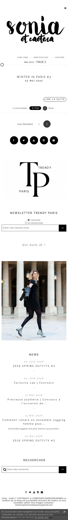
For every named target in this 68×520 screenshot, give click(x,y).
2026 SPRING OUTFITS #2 (34, 440)
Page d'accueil (41, 57)
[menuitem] (23, 57)
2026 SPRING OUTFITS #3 (34, 366)
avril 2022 (22, 57)
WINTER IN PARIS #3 (34, 76)
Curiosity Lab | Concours (34, 382)
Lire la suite (55, 99)
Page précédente (25, 124)
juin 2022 (59, 57)
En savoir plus (42, 517)
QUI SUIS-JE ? (34, 245)
